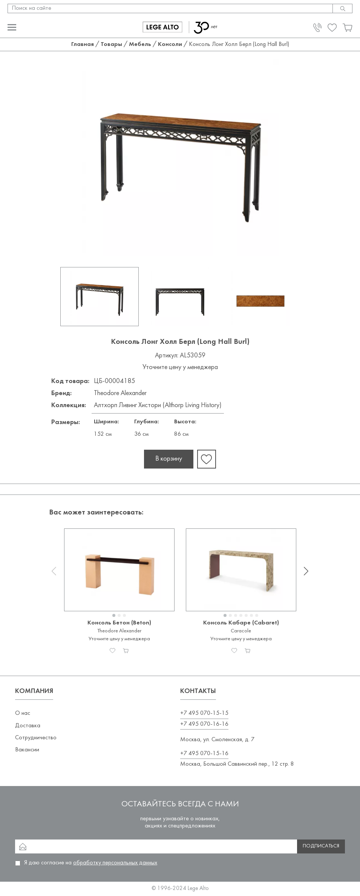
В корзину (168, 459)
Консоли (170, 44)
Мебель (140, 44)
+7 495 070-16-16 (204, 724)
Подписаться (321, 846)
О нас (22, 713)
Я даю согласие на (90, 863)
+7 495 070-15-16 (204, 754)
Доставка (27, 726)
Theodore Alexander (120, 393)
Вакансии (27, 750)
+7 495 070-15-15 (204, 713)
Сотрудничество (36, 738)
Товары (111, 44)
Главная (82, 44)
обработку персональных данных (115, 863)
